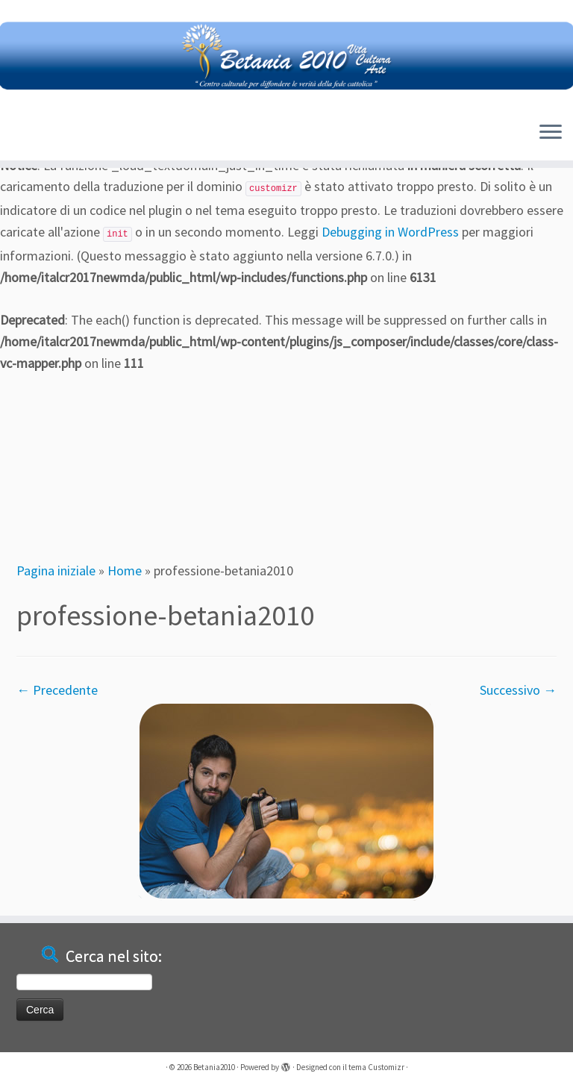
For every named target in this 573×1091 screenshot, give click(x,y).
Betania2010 (214, 1067)
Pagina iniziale (56, 570)
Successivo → (518, 689)
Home (124, 570)
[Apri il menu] (550, 133)
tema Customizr (376, 1067)
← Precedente (57, 689)
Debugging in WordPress (390, 231)
